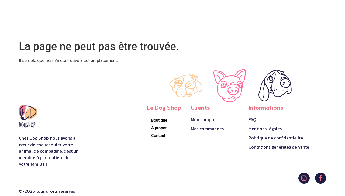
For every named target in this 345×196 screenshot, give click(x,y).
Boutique (159, 120)
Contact (158, 135)
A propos (159, 127)
